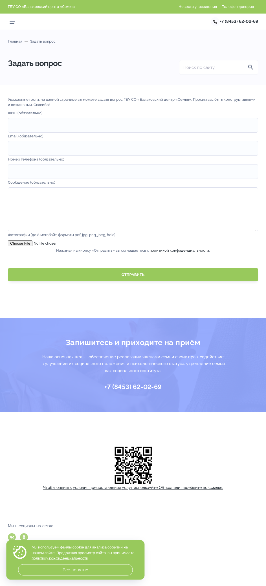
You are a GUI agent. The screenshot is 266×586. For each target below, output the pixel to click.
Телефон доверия (238, 7)
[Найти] (251, 67)
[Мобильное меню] (12, 21)
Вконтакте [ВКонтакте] (12, 537)
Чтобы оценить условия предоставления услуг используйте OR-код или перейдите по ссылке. (133, 487)
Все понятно (75, 569)
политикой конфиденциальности (179, 259)
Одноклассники (24, 537)
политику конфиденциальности (60, 558)
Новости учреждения (198, 7)
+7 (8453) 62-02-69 (239, 21)
